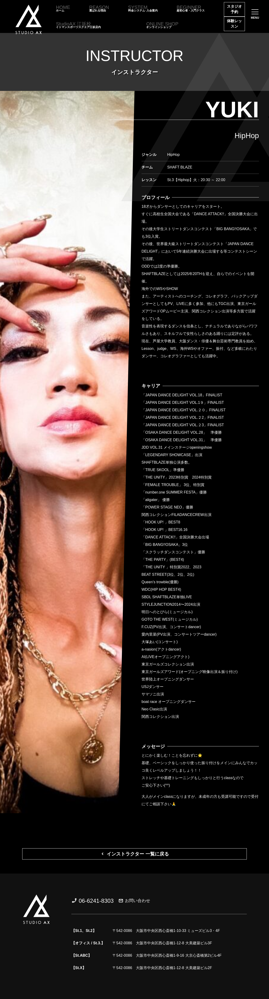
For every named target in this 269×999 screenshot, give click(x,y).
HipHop (247, 136)
